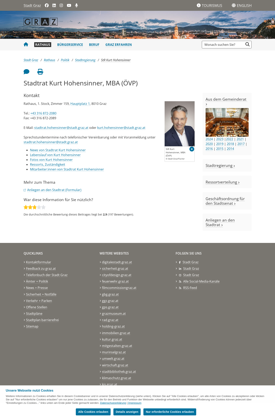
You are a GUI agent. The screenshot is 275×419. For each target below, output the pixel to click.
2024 (209, 139)
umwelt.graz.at (113, 358)
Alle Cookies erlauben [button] (93, 411)
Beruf (94, 44)
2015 (219, 148)
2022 (229, 139)
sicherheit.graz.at (115, 268)
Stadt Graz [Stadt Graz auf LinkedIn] (191, 268)
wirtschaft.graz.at (115, 365)
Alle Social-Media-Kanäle (201, 281)
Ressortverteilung (223, 182)
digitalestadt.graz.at (117, 262)
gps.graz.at (110, 307)
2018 (230, 144)
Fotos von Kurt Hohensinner (51, 159)
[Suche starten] (247, 44)
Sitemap (32, 326)
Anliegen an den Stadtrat (220, 222)
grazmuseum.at (114, 313)
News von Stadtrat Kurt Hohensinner (58, 150)
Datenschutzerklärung (113, 402)
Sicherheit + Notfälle (41, 294)
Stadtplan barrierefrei (42, 320)
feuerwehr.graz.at (115, 281)
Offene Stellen (36, 307)
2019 (219, 144)
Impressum (134, 402)
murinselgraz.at (114, 352)
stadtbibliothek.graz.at (119, 371)
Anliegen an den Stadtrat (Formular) (54, 190)
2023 (219, 139)
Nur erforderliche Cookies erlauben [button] (170, 411)
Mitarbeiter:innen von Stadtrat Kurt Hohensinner (67, 169)
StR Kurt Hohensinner (116, 60)
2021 (240, 139)
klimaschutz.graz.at (116, 378)
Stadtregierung (85, 60)
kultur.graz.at (112, 339)
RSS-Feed (190, 288)
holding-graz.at (113, 326)
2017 (241, 144)
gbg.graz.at (110, 294)
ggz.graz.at (110, 301)
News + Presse (37, 288)
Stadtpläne (34, 313)
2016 (209, 148)
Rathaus (42, 44)
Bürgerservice (70, 44)
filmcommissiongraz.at (119, 288)
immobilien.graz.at (116, 333)
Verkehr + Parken (39, 301)
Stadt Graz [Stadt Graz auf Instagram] (191, 275)
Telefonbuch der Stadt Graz (47, 275)
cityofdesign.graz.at (116, 275)
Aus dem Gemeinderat (226, 101)
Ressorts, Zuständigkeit (47, 164)
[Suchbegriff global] (223, 44)
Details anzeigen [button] (127, 411)
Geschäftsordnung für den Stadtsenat (225, 201)
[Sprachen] (234, 5)
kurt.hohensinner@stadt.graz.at (121, 127)
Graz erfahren (118, 44)
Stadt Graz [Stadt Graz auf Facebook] (191, 262)
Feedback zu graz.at (41, 268)
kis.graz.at (109, 384)
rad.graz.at (110, 320)
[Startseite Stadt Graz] (26, 44)
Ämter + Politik (37, 281)
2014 (230, 148)
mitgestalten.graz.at (117, 346)
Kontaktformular (38, 262)
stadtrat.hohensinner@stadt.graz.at (61, 127)
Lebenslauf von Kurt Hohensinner (55, 155)
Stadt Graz (32, 5)
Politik (65, 60)
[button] (244, 5)
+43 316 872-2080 (43, 113)
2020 (209, 144)
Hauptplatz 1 (80, 103)
